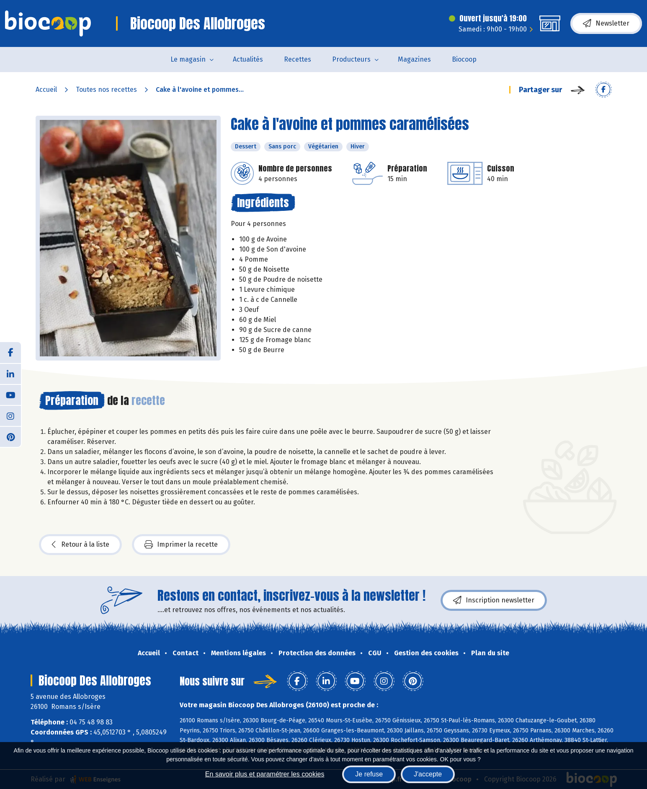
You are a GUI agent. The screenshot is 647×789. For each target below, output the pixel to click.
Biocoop (464, 59)
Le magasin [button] (188, 59)
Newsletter (606, 23)
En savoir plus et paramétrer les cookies (265, 774)
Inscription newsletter (493, 600)
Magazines (414, 59)
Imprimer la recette (181, 544)
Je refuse (369, 774)
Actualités (248, 59)
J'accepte (428, 774)
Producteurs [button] (351, 59)
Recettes (297, 59)
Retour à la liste (80, 544)
